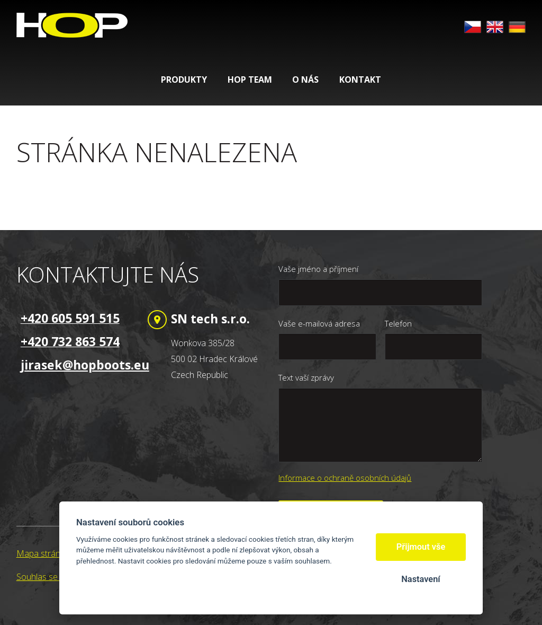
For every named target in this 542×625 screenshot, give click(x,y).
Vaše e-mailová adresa (319, 323)
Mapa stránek (42, 553)
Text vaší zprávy (306, 377)
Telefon (398, 323)
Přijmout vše (421, 547)
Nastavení (420, 579)
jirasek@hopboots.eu (85, 364)
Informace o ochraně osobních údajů (344, 477)
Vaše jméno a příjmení (318, 268)
